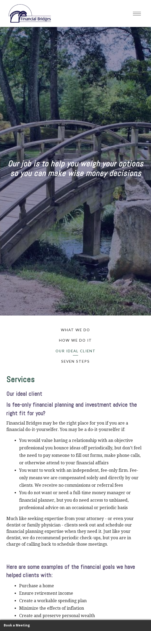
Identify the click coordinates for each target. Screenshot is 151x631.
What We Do (75, 330)
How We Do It (75, 340)
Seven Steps (75, 361)
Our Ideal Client (76, 351)
